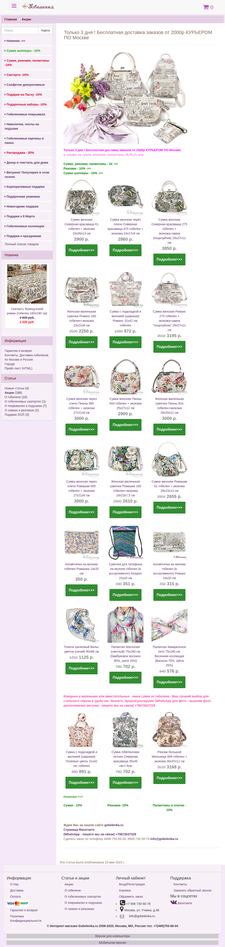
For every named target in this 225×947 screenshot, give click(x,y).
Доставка (16, 890)
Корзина (125, 890)
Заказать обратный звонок (192, 890)
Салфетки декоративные (25, 84)
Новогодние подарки (21, 206)
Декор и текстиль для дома (26, 162)
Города (10, 364)
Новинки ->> (15, 41)
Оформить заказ (131, 896)
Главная (10, 19)
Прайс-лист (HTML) (18, 368)
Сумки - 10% (73, 805)
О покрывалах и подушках (23, 406)
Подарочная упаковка (22, 196)
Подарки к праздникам (23, 236)
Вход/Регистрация (132, 884)
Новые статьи (14, 388)
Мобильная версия (112, 942)
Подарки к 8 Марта (20, 216)
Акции (26, 19)
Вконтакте (181, 903)
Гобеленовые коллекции (24, 226)
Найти (45, 30)
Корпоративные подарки (25, 186)
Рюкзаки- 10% (117, 805)
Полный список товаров (22, 244)
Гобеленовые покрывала (25, 114)
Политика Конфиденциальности (26, 918)
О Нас (14, 884)
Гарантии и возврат (18, 351)
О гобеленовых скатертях (23, 401)
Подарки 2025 (14, 414)
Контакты (180, 884)
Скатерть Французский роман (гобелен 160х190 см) (27, 315)
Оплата (15, 896)
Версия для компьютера (112, 936)
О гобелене (13, 397)
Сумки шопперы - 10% (22, 50)
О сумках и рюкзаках (19, 410)
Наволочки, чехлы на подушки (22, 126)
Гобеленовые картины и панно (24, 141)
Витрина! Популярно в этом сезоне (27, 175)
